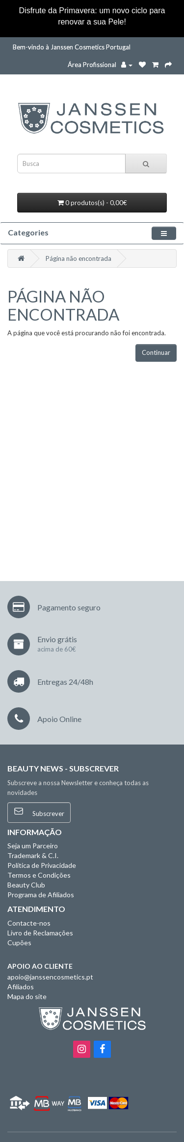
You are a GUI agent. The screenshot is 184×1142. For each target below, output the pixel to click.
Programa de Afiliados (40, 894)
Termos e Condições (39, 875)
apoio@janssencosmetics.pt (50, 977)
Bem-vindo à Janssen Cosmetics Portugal (72, 47)
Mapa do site (27, 996)
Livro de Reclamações (40, 933)
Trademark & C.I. (32, 855)
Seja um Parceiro (32, 845)
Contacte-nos (29, 923)
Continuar (156, 352)
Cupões (19, 942)
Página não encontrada (78, 258)
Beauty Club (26, 885)
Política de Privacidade (41, 865)
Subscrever (39, 811)
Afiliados (20, 986)
